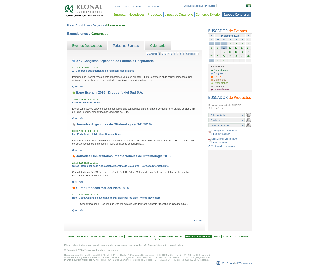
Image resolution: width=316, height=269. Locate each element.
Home (70, 25)
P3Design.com (244, 263)
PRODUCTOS (116, 236)
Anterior (153, 54)
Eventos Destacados (87, 45)
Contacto (137, 6)
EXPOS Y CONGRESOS (197, 236)
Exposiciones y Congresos (90, 25)
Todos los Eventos (126, 45)
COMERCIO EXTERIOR (170, 236)
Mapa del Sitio (153, 6)
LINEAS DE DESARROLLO (141, 236)
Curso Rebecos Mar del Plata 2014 (102, 188)
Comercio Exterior (208, 14)
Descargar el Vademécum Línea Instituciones (224, 132)
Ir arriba (198, 220)
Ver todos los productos (223, 146)
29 (211, 60)
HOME (117, 6)
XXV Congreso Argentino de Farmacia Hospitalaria (115, 61)
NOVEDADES (98, 236)
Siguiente (190, 54)
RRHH (127, 6)
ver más (79, 86)
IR (249, 6)
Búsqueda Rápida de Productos (199, 6)
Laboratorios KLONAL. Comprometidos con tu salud (85, 10)
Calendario (158, 45)
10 (224, 47)
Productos (155, 14)
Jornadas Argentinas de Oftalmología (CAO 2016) (114, 124)
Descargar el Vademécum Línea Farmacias (224, 140)
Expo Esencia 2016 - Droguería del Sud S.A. (109, 92)
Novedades (136, 14)
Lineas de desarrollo (179, 14)
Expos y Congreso (236, 14)
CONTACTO (229, 236)
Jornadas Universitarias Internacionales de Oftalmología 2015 (123, 156)
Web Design (228, 263)
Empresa (119, 14)
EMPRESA (82, 236)
